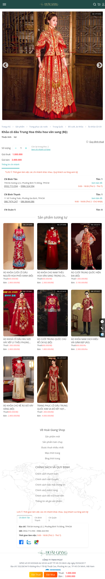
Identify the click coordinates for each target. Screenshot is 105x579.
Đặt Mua (50, 574)
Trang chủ (6, 126)
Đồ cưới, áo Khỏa (75, 126)
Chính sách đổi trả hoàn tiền (49, 495)
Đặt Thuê (36, 574)
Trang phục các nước (38, 126)
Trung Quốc (58, 126)
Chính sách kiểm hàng (46, 490)
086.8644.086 (27, 201)
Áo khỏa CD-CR (95, 126)
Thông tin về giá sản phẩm (48, 501)
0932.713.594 (11, 186)
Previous (5, 65)
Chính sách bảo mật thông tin (50, 484)
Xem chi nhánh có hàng (40, 149)
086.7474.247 (11, 201)
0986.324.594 (27, 186)
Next (99, 65)
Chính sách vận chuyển (47, 479)
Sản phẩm (19, 126)
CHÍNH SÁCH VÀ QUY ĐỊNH (52, 467)
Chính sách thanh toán (46, 473)
